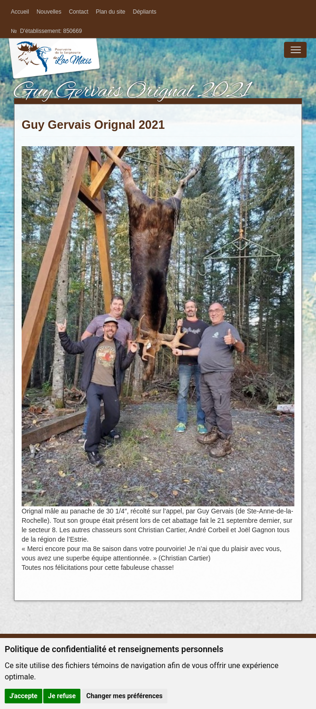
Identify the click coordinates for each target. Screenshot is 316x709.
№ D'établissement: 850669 (46, 31)
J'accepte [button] (23, 696)
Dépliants (144, 11)
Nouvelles (49, 11)
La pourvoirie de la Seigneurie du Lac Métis (54, 66)
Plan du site (111, 11)
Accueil (20, 11)
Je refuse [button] (62, 696)
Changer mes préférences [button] (125, 696)
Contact (78, 11)
